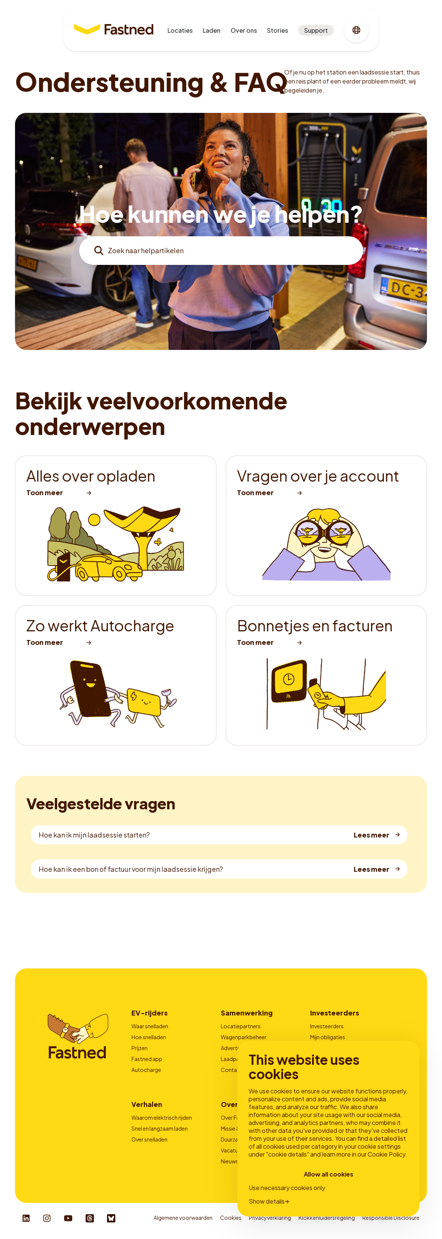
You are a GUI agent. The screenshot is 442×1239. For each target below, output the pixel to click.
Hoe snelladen (148, 1037)
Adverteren (234, 1047)
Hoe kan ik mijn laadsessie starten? (94, 834)
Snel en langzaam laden (159, 1128)
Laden (211, 30)
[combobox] (221, 250)
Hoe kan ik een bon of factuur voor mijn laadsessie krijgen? (131, 869)
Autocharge (146, 1069)
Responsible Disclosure (390, 1217)
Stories (277, 30)
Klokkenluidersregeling (327, 1217)
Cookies (230, 1217)
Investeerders (327, 1026)
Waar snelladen (149, 1026)
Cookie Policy (386, 1154)
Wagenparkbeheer (244, 1037)
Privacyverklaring (270, 1217)
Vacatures (233, 1150)
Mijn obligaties (327, 1037)
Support (316, 30)
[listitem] (116, 525)
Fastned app (146, 1058)
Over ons (244, 30)
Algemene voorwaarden (183, 1217)
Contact (231, 1069)
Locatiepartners (241, 1026)
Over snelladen (149, 1139)
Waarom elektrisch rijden (161, 1117)
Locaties (180, 30)
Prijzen (139, 1047)
